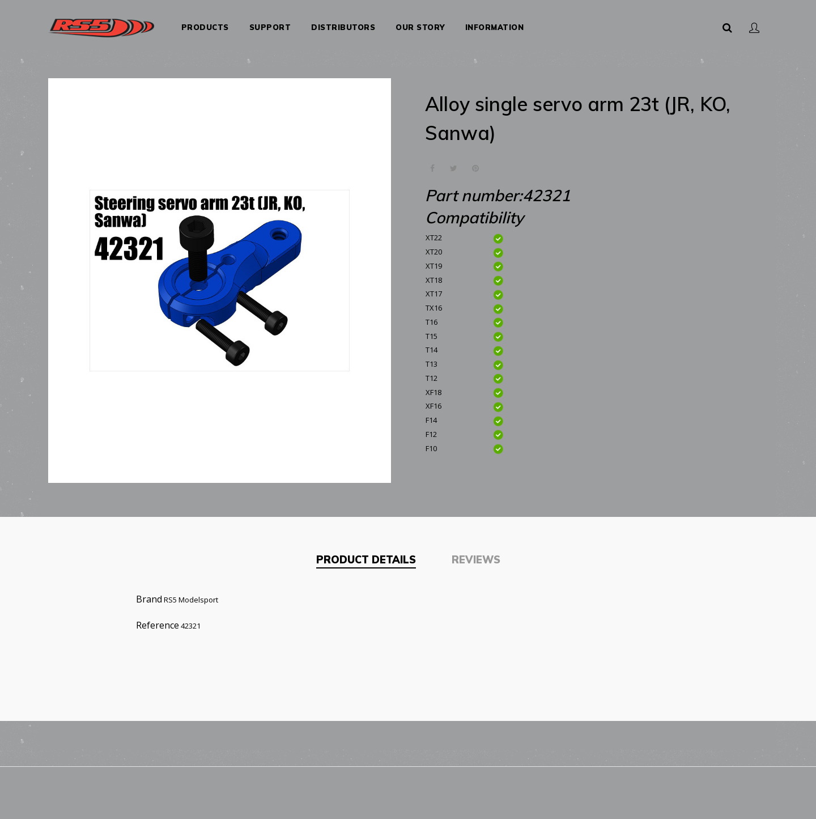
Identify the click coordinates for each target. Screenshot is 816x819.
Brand (149, 594)
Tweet (454, 164)
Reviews (476, 555)
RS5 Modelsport (191, 595)
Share (432, 164)
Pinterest (475, 164)
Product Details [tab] (366, 555)
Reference (157, 620)
